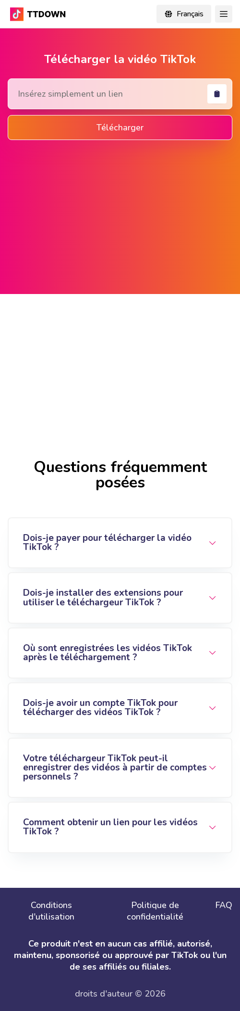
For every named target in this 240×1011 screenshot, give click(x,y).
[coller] (217, 93)
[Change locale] (183, 14)
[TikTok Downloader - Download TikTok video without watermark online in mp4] (39, 14)
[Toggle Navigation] (223, 14)
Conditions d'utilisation (51, 910)
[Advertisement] (120, 215)
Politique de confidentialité (155, 910)
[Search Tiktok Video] (120, 93)
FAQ (223, 905)
